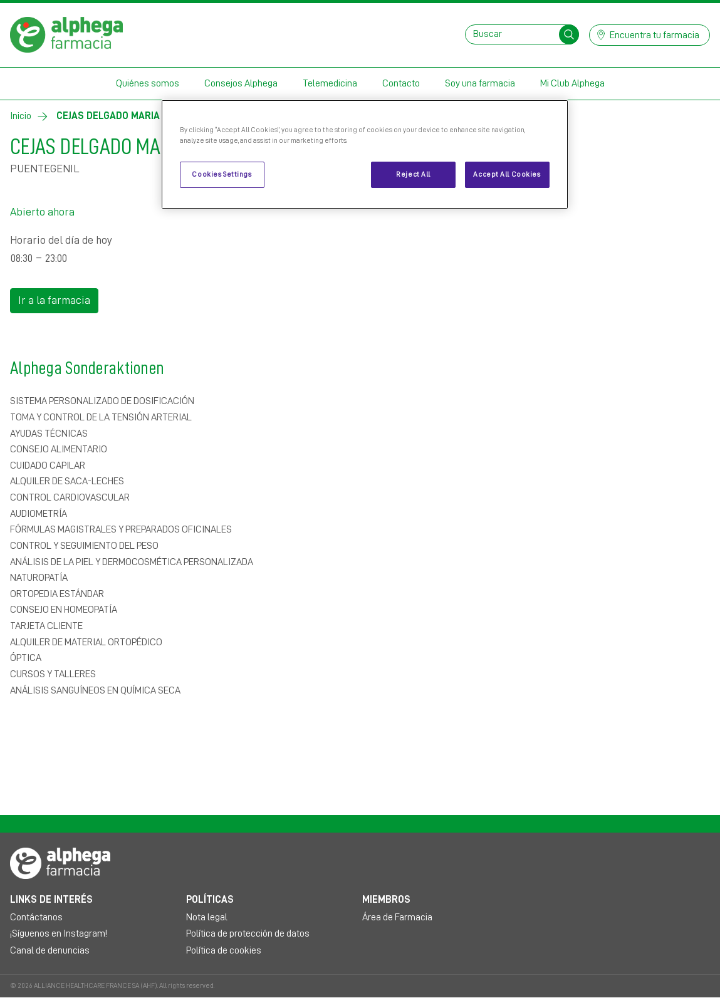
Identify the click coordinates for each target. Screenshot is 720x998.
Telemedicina (330, 83)
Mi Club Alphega (572, 83)
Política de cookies (223, 950)
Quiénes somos (147, 83)
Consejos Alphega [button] (241, 83)
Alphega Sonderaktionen (243, 365)
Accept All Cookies (506, 174)
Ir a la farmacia (54, 300)
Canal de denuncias (50, 950)
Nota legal (206, 917)
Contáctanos (36, 917)
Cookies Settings (221, 174)
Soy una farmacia (480, 83)
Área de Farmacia (397, 917)
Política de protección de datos (248, 933)
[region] (364, 154)
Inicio (20, 116)
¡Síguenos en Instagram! (58, 933)
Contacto (401, 83)
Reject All (413, 174)
